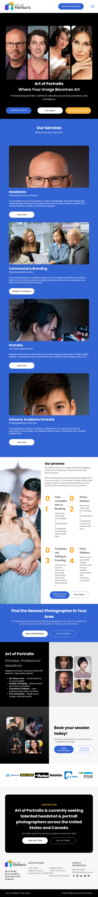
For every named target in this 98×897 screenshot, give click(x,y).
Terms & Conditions (12, 893)
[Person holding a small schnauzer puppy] (15, 723)
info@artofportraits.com (82, 872)
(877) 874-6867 (78, 870)
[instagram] (77, 876)
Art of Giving (10, 871)
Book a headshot (12, 874)
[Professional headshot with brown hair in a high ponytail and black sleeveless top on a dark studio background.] (64, 662)
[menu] (92, 6)
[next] (88, 52)
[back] (10, 52)
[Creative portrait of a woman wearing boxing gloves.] (34, 728)
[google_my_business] (88, 876)
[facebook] (73, 876)
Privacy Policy (25, 893)
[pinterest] (85, 876)
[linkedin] (81, 876)
